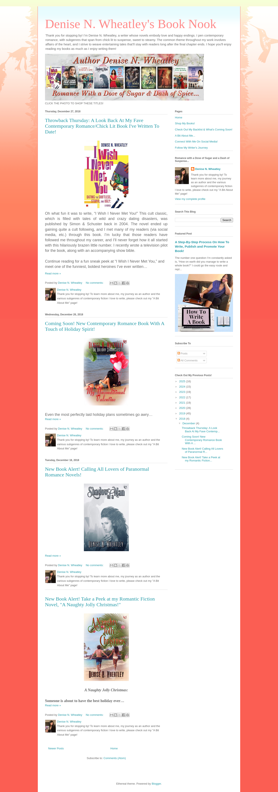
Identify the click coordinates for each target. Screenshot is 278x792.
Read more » (53, 273)
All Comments (187, 360)
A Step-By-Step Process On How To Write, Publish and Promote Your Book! (202, 246)
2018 (182, 418)
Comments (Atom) (115, 758)
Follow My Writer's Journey (191, 147)
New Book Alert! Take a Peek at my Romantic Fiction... (201, 459)
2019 (182, 413)
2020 (182, 408)
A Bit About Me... (185, 135)
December (189, 423)
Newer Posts (56, 748)
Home (114, 748)
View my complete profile (190, 199)
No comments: (95, 282)
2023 (182, 391)
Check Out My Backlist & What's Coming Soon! (203, 129)
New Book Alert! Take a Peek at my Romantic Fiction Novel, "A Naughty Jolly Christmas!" (100, 601)
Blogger (156, 783)
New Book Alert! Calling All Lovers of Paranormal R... (202, 450)
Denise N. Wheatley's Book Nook (130, 24)
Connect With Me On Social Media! (196, 141)
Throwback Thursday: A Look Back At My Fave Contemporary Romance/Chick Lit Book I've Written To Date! (102, 126)
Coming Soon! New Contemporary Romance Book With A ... (202, 440)
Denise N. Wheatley (208, 169)
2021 (182, 402)
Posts (182, 353)
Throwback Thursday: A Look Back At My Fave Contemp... (201, 429)
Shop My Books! (185, 123)
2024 (182, 386)
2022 (182, 397)
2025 (182, 381)
